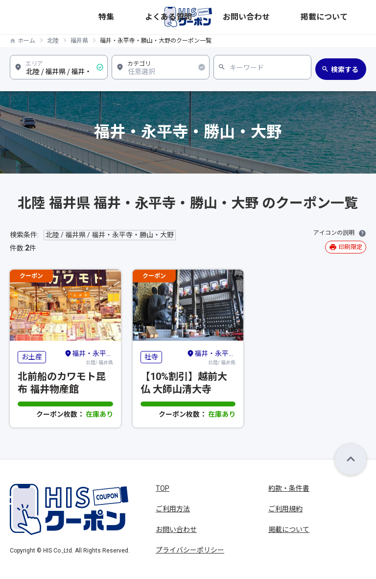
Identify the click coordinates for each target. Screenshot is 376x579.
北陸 (53, 40)
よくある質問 (261, 17)
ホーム (26, 40)
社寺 (151, 357)
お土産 (32, 357)
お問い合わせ (304, 17)
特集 (230, 17)
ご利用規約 (285, 509)
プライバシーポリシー (190, 550)
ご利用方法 (173, 509)
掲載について (347, 17)
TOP (162, 488)
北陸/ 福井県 (88, 357)
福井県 (79, 40)
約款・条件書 (288, 488)
